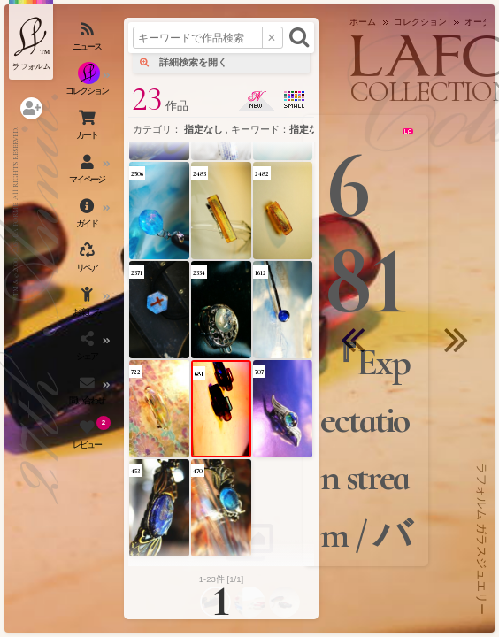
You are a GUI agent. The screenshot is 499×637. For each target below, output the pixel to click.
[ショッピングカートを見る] (88, 128)
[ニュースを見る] (88, 40)
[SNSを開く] (88, 349)
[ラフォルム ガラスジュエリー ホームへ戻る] (31, 40)
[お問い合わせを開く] (88, 394)
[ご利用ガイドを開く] (88, 217)
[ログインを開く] (31, 108)
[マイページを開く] (88, 172)
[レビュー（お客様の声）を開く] (88, 438)
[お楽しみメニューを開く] (88, 305)
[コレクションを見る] (88, 84)
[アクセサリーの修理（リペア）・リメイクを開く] (88, 261)
